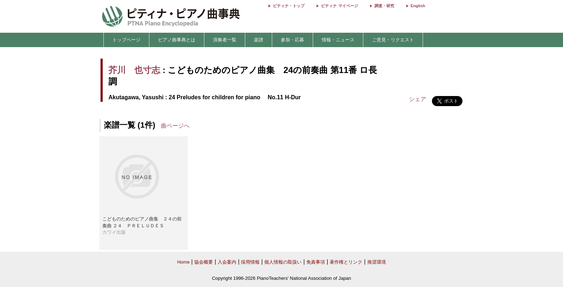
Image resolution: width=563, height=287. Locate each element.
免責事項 (315, 262)
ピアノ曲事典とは (176, 39)
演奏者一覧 (224, 39)
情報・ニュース (338, 39)
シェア (417, 99)
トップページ (126, 39)
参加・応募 (292, 39)
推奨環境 (376, 262)
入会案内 (227, 262)
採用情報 (250, 262)
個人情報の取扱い (283, 262)
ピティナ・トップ (288, 6)
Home (183, 262)
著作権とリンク (346, 262)
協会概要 (203, 262)
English (418, 6)
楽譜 (258, 39)
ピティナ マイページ (339, 6)
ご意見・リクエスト (393, 39)
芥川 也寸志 (134, 70)
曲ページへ (175, 126)
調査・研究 (384, 6)
